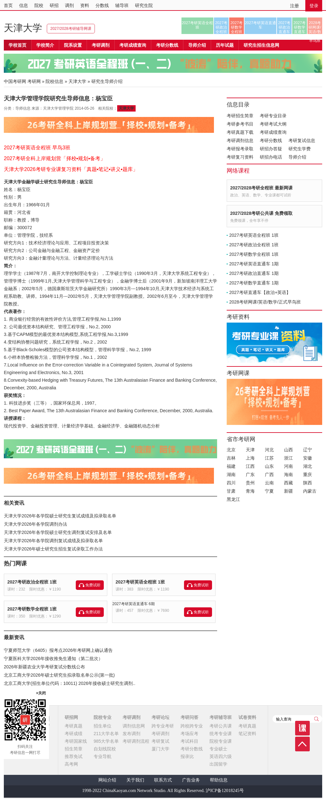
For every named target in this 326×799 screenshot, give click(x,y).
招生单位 (102, 725)
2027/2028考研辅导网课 (70, 28)
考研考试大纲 (273, 123)
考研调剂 (101, 45)
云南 (269, 482)
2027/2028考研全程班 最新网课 (261, 187)
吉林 (231, 458)
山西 (288, 449)
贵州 (250, 482)
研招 (54, 5)
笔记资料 (247, 733)
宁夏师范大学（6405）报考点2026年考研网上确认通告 (58, 650)
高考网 (71, 764)
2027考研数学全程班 (236, 27)
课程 (302, 728)
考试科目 (189, 741)
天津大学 (23, 28)
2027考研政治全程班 (221, 27)
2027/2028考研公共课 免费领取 (261, 213)
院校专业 (102, 717)
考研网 (34, 81)
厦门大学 (160, 748)
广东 (250, 474)
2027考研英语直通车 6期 (133, 604)
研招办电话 (271, 157)
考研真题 (73, 725)
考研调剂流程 (136, 741)
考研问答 (189, 717)
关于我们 (135, 780)
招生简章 (73, 748)
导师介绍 (197, 45)
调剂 (69, 5)
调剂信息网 (134, 725)
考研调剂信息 (240, 140)
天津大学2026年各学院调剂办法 (35, 524)
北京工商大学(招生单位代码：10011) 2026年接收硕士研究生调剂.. (69, 683)
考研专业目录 (273, 115)
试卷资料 (247, 717)
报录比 (187, 756)
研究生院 (144, 5)
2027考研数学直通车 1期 (254, 282)
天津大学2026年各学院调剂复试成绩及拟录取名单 (53, 540)
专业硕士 (218, 748)
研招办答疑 (271, 148)
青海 (250, 491)
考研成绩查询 (273, 132)
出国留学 (218, 764)
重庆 (307, 474)
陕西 (307, 482)
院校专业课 (220, 741)
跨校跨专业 (192, 725)
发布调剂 (131, 733)
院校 (38, 5)
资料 (84, 5)
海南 (288, 474)
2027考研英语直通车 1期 (254, 263)
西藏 (288, 482)
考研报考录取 (240, 148)
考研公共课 (220, 725)
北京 (231, 449)
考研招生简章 (240, 115)
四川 (231, 482)
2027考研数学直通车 (300, 27)
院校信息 (54, 81)
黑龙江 (233, 499)
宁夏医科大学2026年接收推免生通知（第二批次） (53, 658)
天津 (250, 449)
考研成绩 (73, 733)
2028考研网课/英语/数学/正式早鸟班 (314, 27)
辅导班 (122, 5)
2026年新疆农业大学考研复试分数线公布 (44, 666)
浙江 (288, 458)
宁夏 (269, 491)
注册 (294, 5)
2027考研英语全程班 (197, 25)
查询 (316, 719)
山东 (269, 466)
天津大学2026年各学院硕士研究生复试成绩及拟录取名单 (60, 515)
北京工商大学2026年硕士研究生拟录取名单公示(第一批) (59, 675)
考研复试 (160, 741)
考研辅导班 (220, 717)
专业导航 (102, 756)
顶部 (302, 744)
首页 (8, 5)
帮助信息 (219, 780)
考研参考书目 (240, 123)
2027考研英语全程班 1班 (140, 581)
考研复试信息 (301, 140)
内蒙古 (309, 491)
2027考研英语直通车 (260, 25)
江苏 (269, 458)
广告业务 (191, 780)
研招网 (71, 717)
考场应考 (189, 733)
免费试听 (93, 585)
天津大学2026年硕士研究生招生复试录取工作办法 (53, 548)
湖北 (307, 466)
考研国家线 (76, 741)
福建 (231, 466)
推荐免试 (73, 756)
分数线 (102, 5)
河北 (269, 449)
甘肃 (231, 491)
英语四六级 (220, 756)
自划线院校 (105, 748)
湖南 (231, 474)
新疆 (288, 491)
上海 (250, 458)
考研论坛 (160, 717)
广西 (269, 474)
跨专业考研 (163, 725)
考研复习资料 (240, 157)
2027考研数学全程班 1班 (32, 608)
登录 (313, 5)
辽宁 (307, 449)
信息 (23, 5)
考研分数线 (271, 140)
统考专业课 (220, 733)
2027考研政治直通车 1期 (254, 273)
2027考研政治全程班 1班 (32, 581)
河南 (288, 466)
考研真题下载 (240, 132)
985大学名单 (106, 741)
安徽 (307, 458)
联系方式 (163, 780)
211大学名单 (106, 733)
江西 (250, 466)
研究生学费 (299, 148)
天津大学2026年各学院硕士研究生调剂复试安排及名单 (58, 532)
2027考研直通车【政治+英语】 (260, 292)
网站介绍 (107, 780)
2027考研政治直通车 (284, 27)
